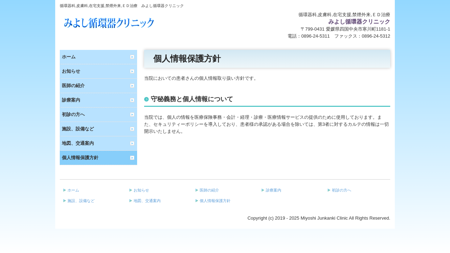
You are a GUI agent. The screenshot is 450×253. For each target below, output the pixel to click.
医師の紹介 (73, 85)
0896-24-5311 (315, 36)
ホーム (69, 56)
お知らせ (71, 71)
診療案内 (71, 100)
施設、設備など (78, 128)
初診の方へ (73, 114)
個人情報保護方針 (80, 157)
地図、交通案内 (78, 143)
